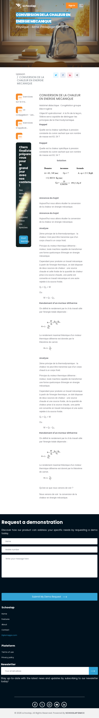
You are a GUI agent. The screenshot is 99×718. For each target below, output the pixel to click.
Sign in (72, 5)
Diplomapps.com (9, 635)
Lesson (20, 74)
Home (4, 614)
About (4, 624)
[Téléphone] (49, 550)
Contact (5, 630)
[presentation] (21, 586)
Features (6, 619)
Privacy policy (8, 657)
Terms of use (8, 652)
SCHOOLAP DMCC (75, 713)
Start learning (24, 240)
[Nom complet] (49, 541)
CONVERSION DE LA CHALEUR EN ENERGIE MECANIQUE (30, 80)
